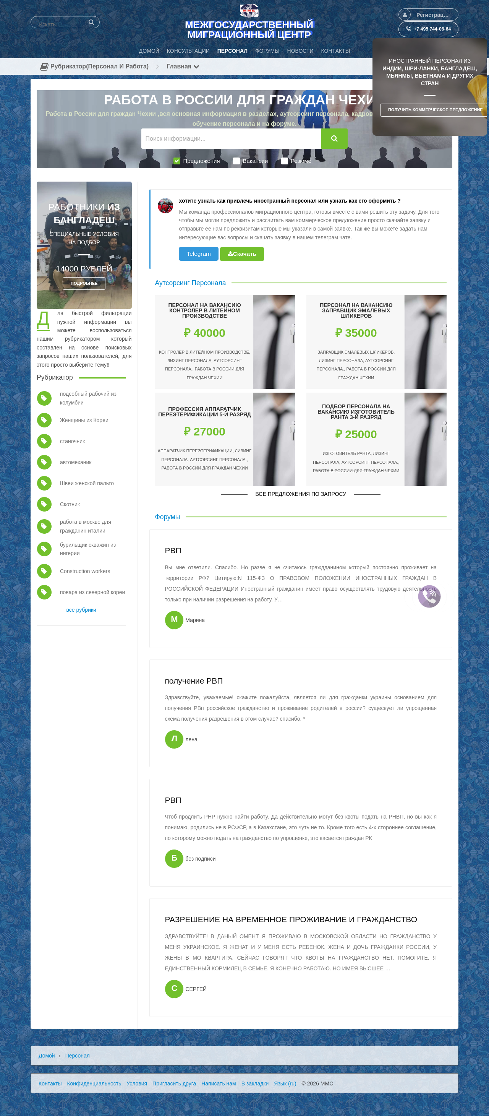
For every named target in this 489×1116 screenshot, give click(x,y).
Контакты (50, 1083)
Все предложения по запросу (300, 494)
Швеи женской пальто (87, 483)
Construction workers (85, 571)
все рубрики (81, 610)
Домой (47, 1056)
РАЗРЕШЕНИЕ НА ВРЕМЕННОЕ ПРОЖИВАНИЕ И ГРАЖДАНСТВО (291, 919)
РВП (173, 550)
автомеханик (75, 462)
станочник (72, 441)
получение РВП (194, 680)
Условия (136, 1083)
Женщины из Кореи (84, 420)
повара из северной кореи (92, 592)
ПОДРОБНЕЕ (84, 283)
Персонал (77, 1056)
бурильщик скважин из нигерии (88, 549)
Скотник (70, 504)
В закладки (255, 1083)
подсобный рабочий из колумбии (88, 398)
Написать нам (218, 1083)
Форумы (167, 517)
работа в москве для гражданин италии (85, 526)
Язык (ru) (285, 1083)
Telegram (198, 253)
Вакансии (250, 161)
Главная (183, 66)
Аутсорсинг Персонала (190, 283)
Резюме (296, 161)
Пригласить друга (174, 1083)
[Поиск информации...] (231, 138)
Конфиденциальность (94, 1083)
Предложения (196, 161)
